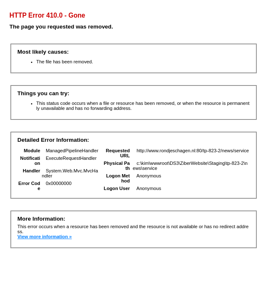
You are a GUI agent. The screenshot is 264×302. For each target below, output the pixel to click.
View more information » (45, 236)
